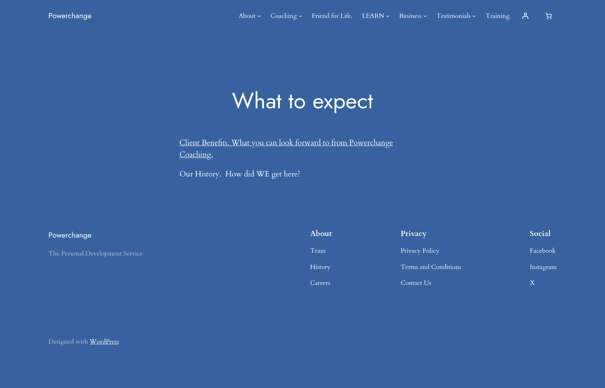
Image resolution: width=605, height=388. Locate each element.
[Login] (525, 16)
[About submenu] (259, 16)
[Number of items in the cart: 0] (549, 16)
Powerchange (69, 15)
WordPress (104, 341)
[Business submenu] (425, 16)
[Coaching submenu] (300, 16)
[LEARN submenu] (388, 16)
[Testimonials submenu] (474, 16)
